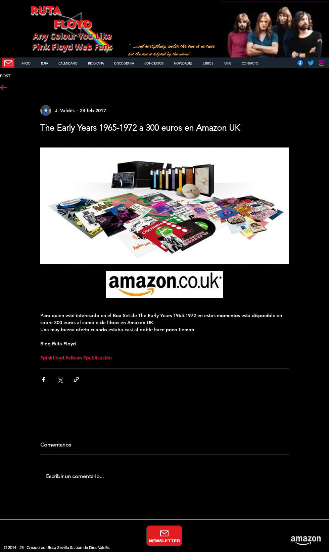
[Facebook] (300, 63)
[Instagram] (321, 63)
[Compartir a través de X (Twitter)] (60, 379)
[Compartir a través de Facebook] (43, 379)
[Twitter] (311, 63)
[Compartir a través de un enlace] (76, 379)
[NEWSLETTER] (8, 63)
